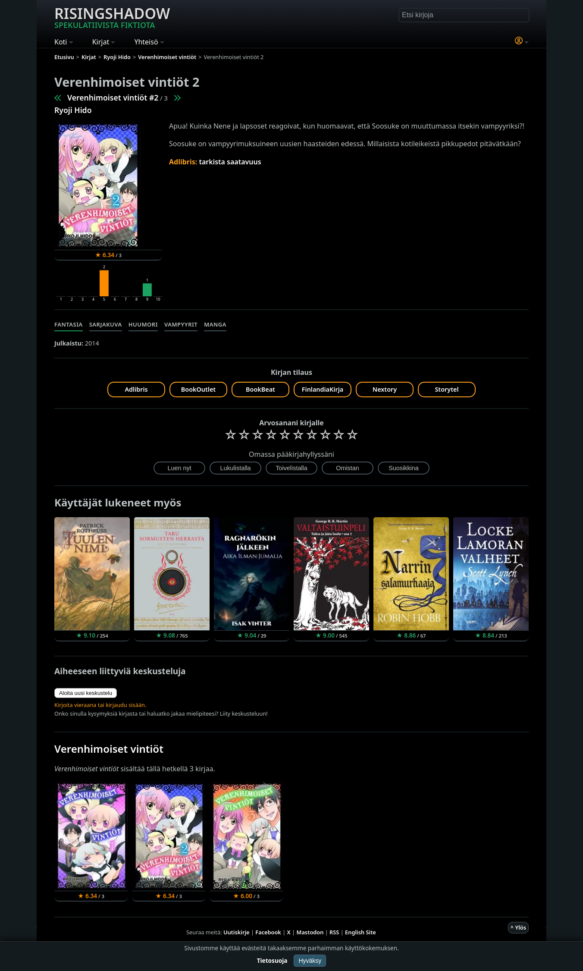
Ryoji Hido (73, 110)
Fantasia (68, 324)
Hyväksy (309, 960)
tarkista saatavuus (230, 162)
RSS (334, 932)
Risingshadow (112, 16)
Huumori (143, 324)
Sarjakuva (105, 324)
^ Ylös (518, 927)
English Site (360, 932)
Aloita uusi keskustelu (85, 693)
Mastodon (310, 932)
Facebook (268, 932)
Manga (215, 324)
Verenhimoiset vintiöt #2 (112, 97)
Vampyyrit (180, 324)
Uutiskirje (236, 932)
